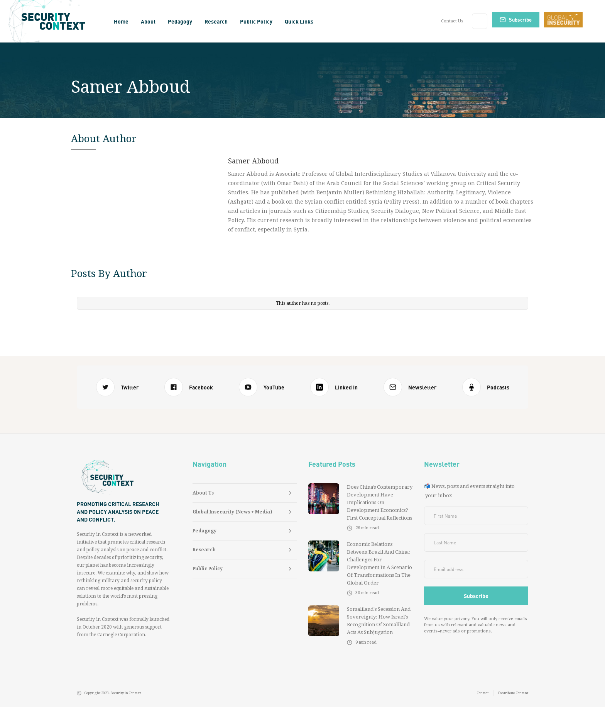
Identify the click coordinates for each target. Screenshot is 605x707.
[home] (55, 21)
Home (121, 21)
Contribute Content (513, 693)
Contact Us (452, 21)
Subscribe (520, 19)
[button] (148, 21)
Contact (482, 693)
